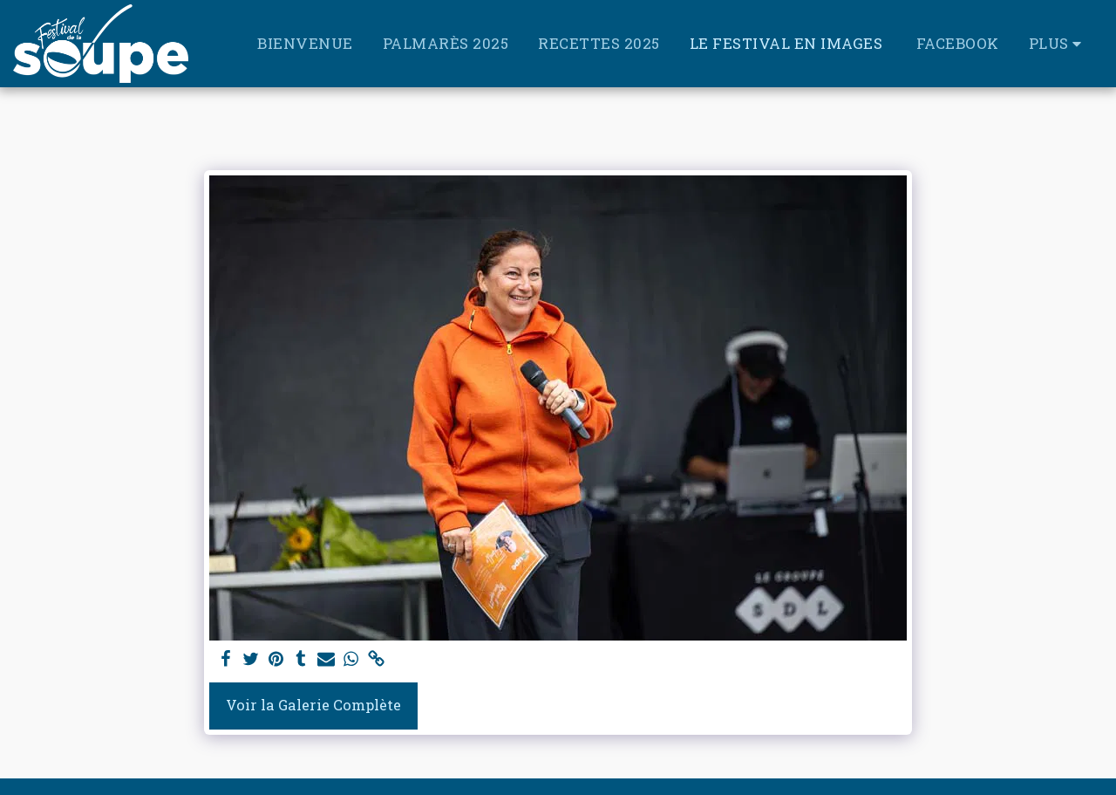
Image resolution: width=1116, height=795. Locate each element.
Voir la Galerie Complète (313, 705)
